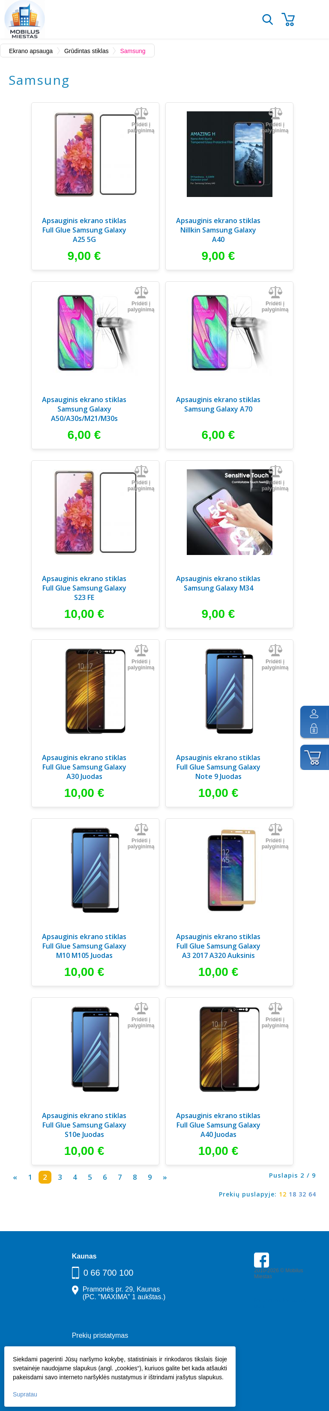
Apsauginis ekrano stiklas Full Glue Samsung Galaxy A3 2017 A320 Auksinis (218, 946)
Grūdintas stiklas (86, 51)
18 (292, 1194)
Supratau (25, 1394)
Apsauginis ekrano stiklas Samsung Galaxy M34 (218, 583)
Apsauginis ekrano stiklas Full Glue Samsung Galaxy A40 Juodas (218, 1125)
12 (283, 1194)
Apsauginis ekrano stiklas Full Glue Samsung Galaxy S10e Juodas (84, 1125)
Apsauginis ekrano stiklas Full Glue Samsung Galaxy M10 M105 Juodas (84, 946)
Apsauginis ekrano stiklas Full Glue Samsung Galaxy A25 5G (84, 230)
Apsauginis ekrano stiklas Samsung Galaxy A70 (218, 404)
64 (312, 1194)
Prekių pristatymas (100, 1335)
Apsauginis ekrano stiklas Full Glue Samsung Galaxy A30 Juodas (84, 767)
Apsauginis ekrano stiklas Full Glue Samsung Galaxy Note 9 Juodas (218, 767)
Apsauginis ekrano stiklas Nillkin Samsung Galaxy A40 (218, 230)
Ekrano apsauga (31, 51)
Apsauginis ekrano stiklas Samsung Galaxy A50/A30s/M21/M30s (84, 409)
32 (302, 1194)
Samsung (132, 51)
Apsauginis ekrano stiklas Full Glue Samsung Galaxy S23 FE (84, 588)
